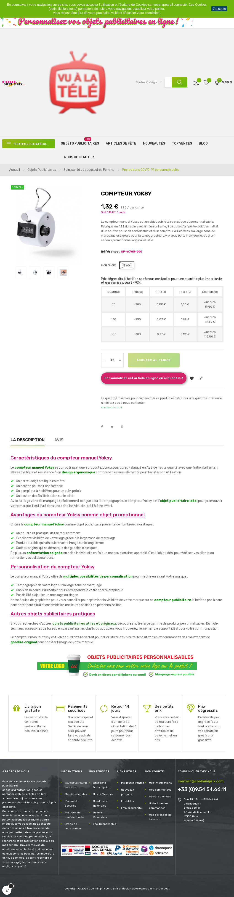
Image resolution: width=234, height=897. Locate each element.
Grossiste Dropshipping (101, 785)
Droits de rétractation (73, 826)
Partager (104, 426)
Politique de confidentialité (74, 814)
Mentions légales (76, 794)
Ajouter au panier (154, 360)
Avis (58, 439)
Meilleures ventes (132, 782)
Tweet (114, 426)
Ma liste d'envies (160, 796)
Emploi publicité (131, 807)
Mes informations (160, 782)
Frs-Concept (161, 888)
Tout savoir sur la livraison (76, 785)
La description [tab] (28, 439)
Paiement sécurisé (71, 803)
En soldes (127, 800)
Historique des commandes (158, 805)
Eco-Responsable (104, 823)
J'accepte (219, 9)
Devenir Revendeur (100, 814)
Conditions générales (100, 803)
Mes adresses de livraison (160, 817)
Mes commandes (160, 789)
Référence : (110, 251)
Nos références (103, 794)
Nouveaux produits (127, 792)
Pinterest (124, 426)
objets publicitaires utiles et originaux (84, 623)
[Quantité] (112, 360)
